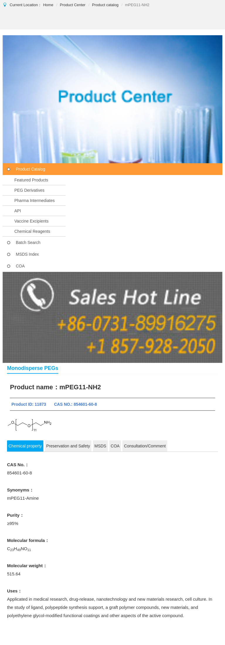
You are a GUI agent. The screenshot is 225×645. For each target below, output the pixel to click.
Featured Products (31, 180)
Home (48, 5)
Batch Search (28, 242)
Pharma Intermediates (34, 200)
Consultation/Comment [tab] (145, 446)
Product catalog (105, 5)
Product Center (72, 5)
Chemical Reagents (32, 231)
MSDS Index (27, 254)
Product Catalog (30, 169)
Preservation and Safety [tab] (68, 446)
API (17, 210)
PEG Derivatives (29, 190)
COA (20, 266)
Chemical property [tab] (25, 446)
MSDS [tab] (100, 446)
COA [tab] (115, 446)
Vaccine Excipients (31, 221)
